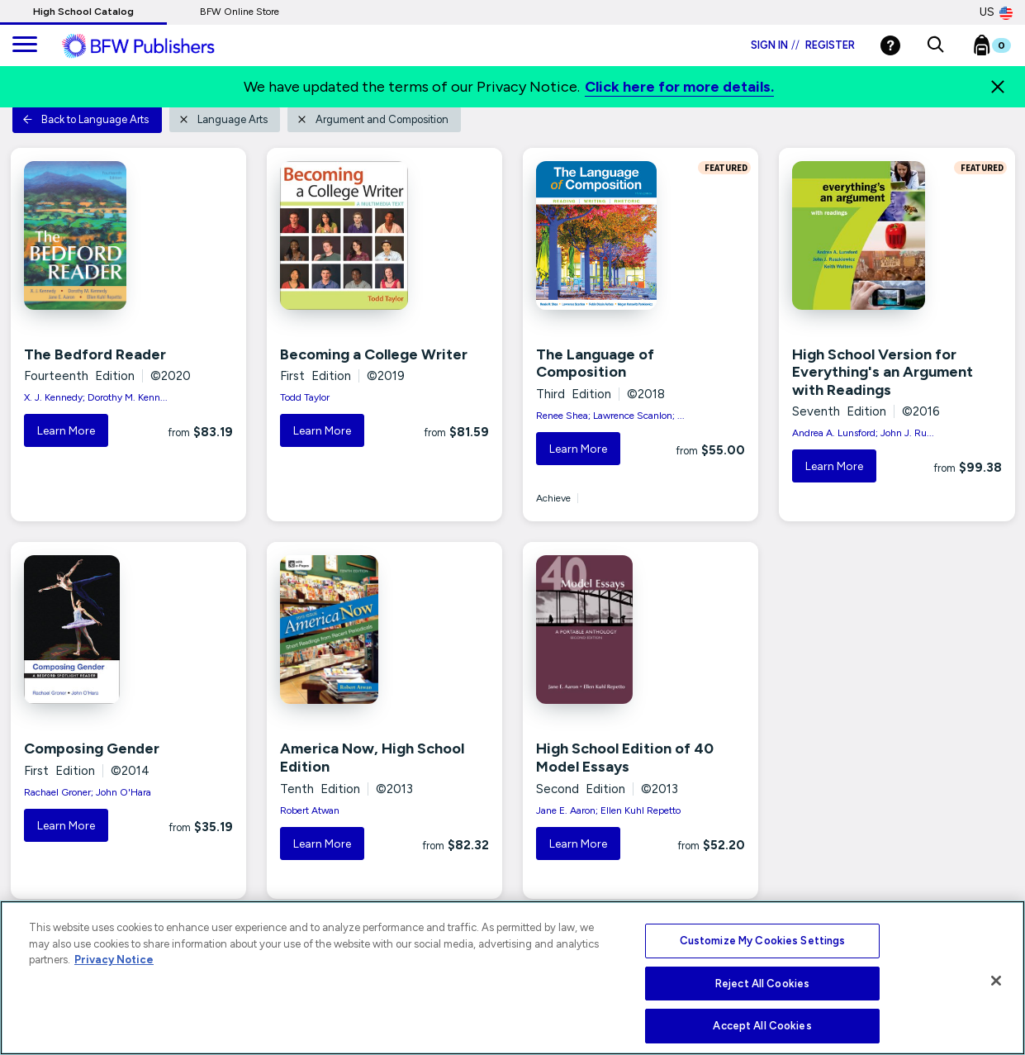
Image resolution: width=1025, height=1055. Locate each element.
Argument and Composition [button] (372, 119)
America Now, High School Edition (372, 757)
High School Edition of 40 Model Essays (625, 757)
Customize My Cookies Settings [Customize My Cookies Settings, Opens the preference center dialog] (763, 940)
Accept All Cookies (762, 1025)
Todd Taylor (305, 397)
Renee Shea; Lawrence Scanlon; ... (610, 415)
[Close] (998, 86)
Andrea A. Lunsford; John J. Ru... (863, 433)
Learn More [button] (66, 431)
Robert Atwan (309, 810)
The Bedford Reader (95, 354)
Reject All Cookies (762, 983)
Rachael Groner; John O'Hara (87, 792)
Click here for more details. (679, 87)
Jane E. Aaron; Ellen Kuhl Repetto (608, 810)
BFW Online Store (239, 11)
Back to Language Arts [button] (85, 119)
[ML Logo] (157, 46)
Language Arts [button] (223, 119)
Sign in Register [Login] (803, 45)
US (996, 12)
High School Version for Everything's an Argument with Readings (882, 372)
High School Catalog (83, 11)
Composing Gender (91, 748)
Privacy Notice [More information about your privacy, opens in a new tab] (114, 959)
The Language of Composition (595, 363)
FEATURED (724, 167)
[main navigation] (25, 45)
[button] (935, 45)
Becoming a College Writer (373, 354)
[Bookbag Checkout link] (1002, 48)
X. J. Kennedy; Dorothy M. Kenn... (96, 397)
